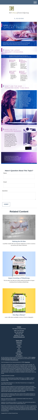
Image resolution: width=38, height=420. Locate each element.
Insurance (19, 347)
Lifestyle (19, 351)
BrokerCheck (27, 362)
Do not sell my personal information (11, 359)
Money (19, 350)
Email (5, 182)
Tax (19, 348)
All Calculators (19, 356)
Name (5, 173)
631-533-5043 (19, 18)
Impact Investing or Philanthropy (19, 278)
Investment (19, 344)
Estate (19, 345)
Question (5, 190)
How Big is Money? (19, 315)
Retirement (19, 342)
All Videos (19, 354)
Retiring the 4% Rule (19, 241)
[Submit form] (6, 204)
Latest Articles (19, 353)
